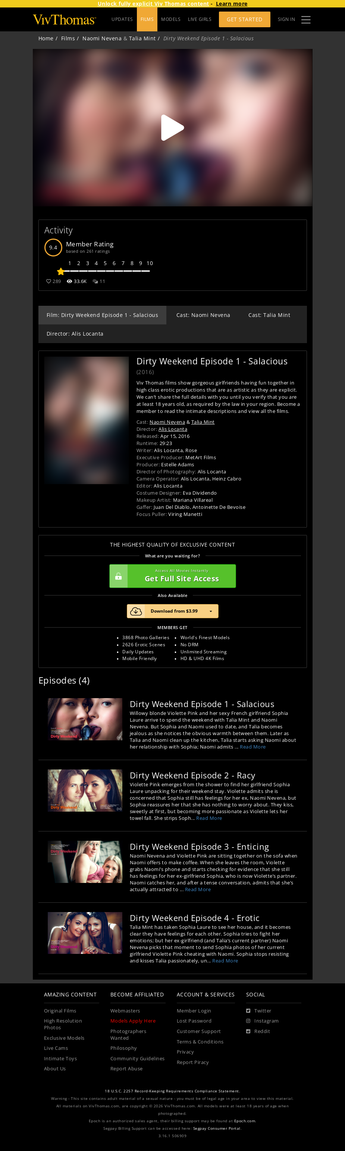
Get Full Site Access (171, 576)
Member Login (194, 1011)
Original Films (60, 1011)
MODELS (171, 19)
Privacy (185, 1052)
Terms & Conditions (200, 1042)
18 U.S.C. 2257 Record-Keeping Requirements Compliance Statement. (172, 1091)
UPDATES (122, 19)
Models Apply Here (133, 1021)
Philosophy (123, 1048)
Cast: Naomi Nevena (203, 314)
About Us (55, 1069)
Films (68, 38)
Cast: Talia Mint (269, 314)
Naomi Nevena (102, 38)
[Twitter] (259, 1011)
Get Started (245, 19)
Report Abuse (126, 1069)
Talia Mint (142, 38)
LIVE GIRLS (199, 19)
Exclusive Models (64, 1038)
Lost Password (194, 1021)
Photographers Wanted (128, 1034)
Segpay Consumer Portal (217, 1128)
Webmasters (125, 1011)
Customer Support (199, 1031)
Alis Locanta (173, 429)
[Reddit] (258, 1031)
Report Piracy (193, 1062)
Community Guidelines (137, 1058)
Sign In (286, 19)
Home (46, 38)
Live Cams (56, 1048)
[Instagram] (262, 1021)
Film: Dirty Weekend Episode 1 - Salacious (103, 314)
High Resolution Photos (63, 1024)
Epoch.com (244, 1121)
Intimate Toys (60, 1058)
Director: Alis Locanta (75, 333)
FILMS (147, 19)
